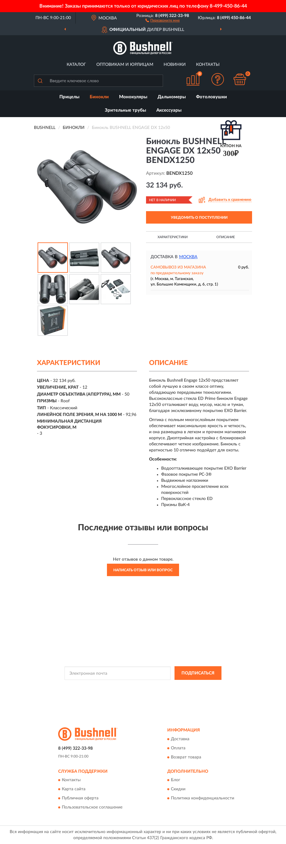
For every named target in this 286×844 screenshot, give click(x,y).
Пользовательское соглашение (92, 807)
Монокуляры (133, 97)
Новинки (175, 64)
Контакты (208, 64)
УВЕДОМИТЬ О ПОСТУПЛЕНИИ (199, 217)
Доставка (180, 739)
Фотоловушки (211, 97)
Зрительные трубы (125, 110)
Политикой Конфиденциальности (172, 687)
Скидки (178, 789)
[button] (162, 20)
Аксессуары (168, 110)
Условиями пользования (134, 692)
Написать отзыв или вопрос (143, 570)
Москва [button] (188, 257)
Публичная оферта (80, 798)
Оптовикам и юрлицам (124, 64)
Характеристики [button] (173, 237)
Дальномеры (172, 97)
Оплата (178, 748)
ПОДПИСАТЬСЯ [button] (198, 673)
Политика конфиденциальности (202, 798)
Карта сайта (73, 789)
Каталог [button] (76, 64)
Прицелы (69, 97)
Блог (175, 780)
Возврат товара (186, 757)
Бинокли (99, 97)
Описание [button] (225, 237)
